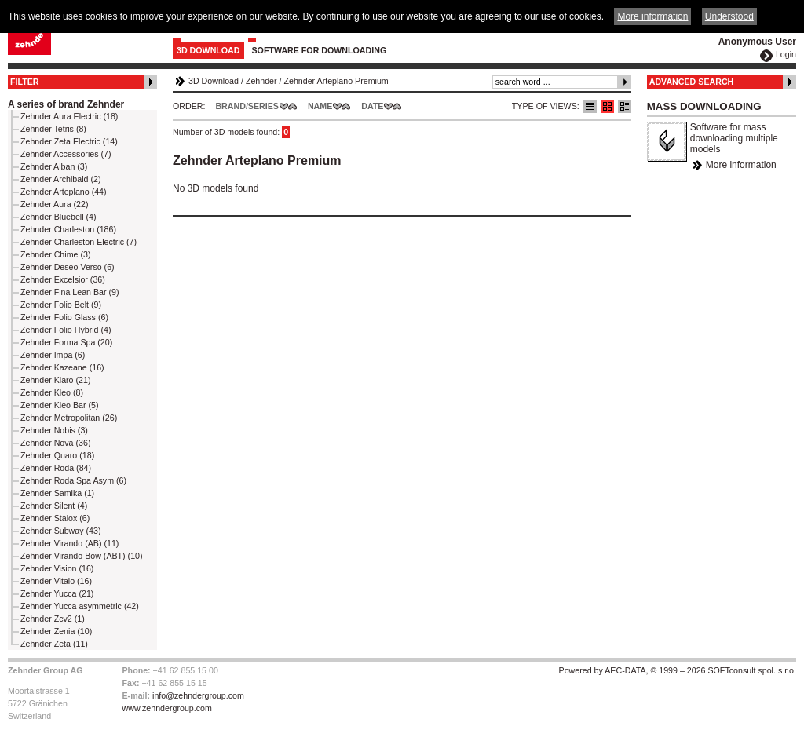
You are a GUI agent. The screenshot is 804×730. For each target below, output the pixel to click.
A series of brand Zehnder (66, 104)
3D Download (208, 50)
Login (786, 54)
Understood (729, 16)
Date (372, 106)
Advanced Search (691, 81)
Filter (24, 81)
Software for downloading (319, 50)
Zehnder (261, 81)
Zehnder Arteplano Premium (335, 81)
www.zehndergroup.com (167, 708)
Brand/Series (247, 106)
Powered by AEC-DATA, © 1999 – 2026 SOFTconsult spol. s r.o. (677, 670)
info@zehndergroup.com (198, 695)
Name (320, 106)
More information (741, 164)
